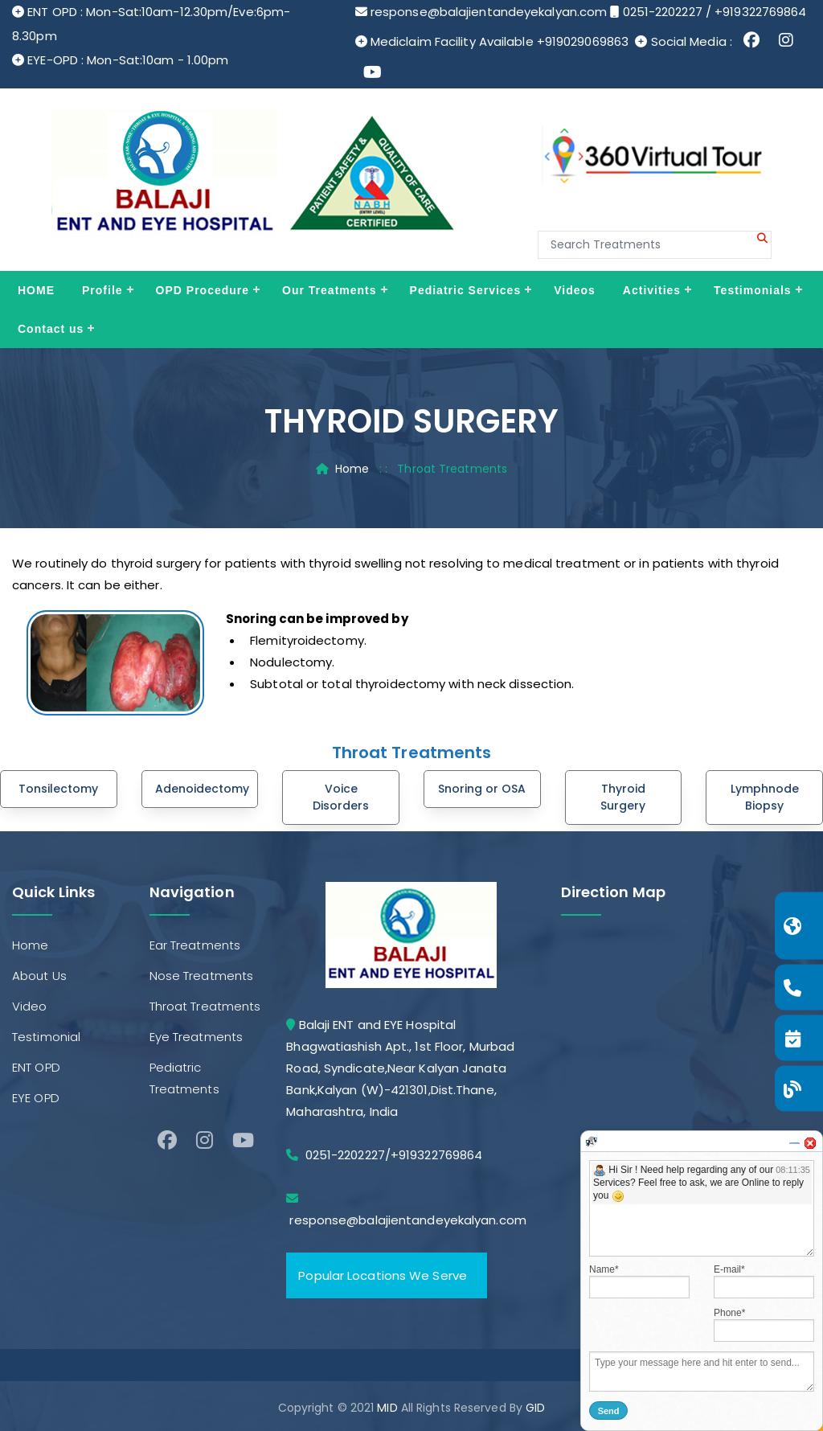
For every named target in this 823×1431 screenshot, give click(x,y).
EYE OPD (35, 1097)
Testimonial (46, 1036)
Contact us (51, 328)
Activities (652, 290)
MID (387, 1408)
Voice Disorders (341, 797)
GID (535, 1408)
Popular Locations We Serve (382, 1275)
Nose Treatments (201, 975)
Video (29, 1006)
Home (352, 469)
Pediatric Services (466, 290)
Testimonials (753, 290)
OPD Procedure (202, 290)
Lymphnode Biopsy (765, 797)
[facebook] (167, 1140)
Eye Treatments (196, 1036)
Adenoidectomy (202, 789)
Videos (575, 290)
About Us (39, 975)
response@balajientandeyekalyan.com (489, 11)
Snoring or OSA (482, 789)
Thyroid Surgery (622, 797)
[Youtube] (243, 1140)
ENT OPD (36, 1067)
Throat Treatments (205, 1006)
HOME (36, 290)
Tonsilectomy (58, 789)
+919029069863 (583, 41)
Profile (102, 290)
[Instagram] (204, 1140)
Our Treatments (329, 290)
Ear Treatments (194, 945)
